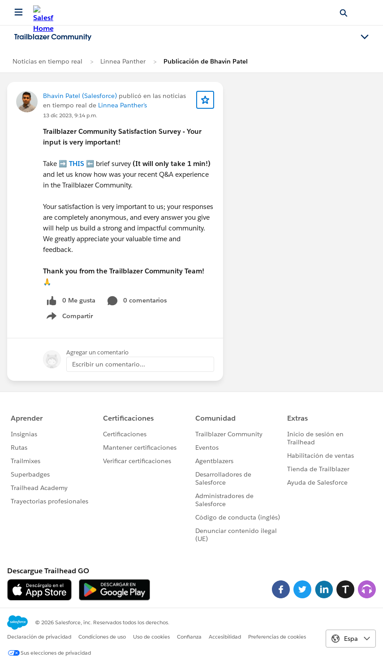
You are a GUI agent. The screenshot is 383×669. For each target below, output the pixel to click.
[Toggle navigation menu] (364, 37)
